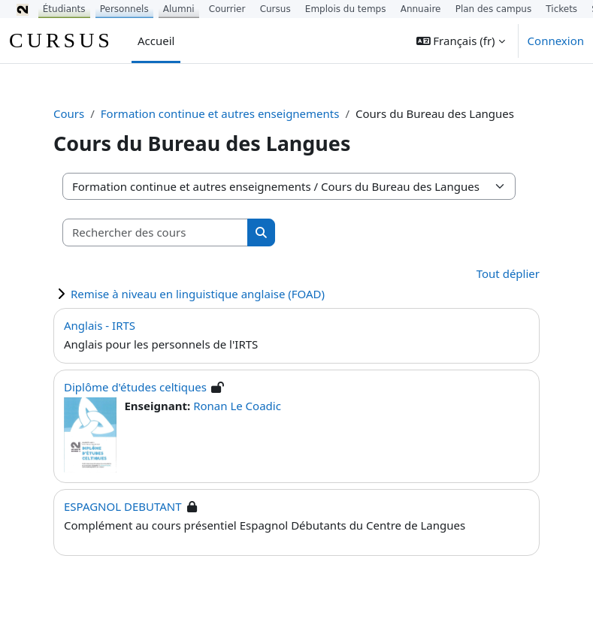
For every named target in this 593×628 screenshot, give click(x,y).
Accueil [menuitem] (156, 40)
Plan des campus (493, 9)
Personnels (124, 9)
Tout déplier (508, 273)
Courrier (227, 9)
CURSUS (61, 40)
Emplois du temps (345, 9)
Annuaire (421, 9)
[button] (461, 40)
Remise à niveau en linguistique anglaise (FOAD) (198, 293)
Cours (68, 113)
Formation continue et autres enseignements (220, 113)
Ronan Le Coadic (237, 405)
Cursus (275, 9)
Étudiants (64, 9)
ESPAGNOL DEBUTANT (123, 506)
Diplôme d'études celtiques (135, 386)
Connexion (556, 40)
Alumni (179, 9)
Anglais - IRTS (99, 325)
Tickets (561, 9)
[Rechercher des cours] (155, 232)
